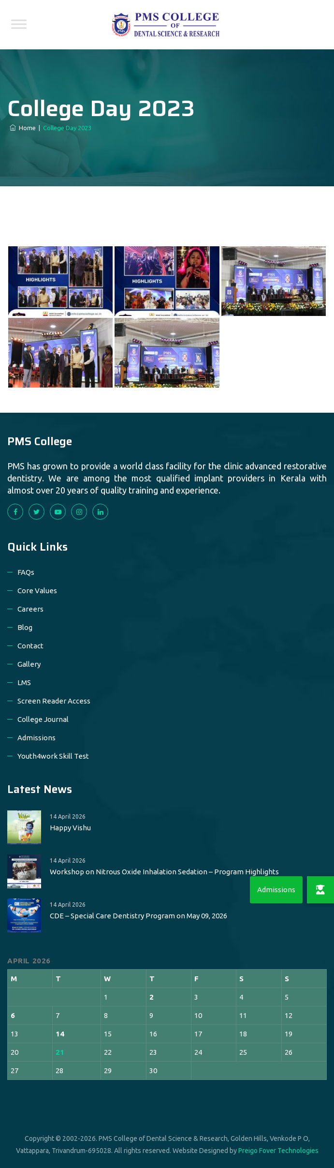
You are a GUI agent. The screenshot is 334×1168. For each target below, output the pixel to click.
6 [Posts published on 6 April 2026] (13, 1015)
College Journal (43, 719)
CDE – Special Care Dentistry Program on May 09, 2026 (138, 916)
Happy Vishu (70, 828)
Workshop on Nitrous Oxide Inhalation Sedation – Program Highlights (164, 872)
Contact (30, 646)
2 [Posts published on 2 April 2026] (151, 997)
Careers (30, 609)
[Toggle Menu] (19, 24)
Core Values (37, 590)
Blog (24, 627)
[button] (320, 889)
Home (23, 127)
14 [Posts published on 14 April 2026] (60, 1034)
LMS (24, 682)
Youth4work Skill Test (53, 756)
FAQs (25, 572)
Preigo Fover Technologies (278, 1150)
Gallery (29, 664)
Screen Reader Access (53, 701)
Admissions (36, 738)
